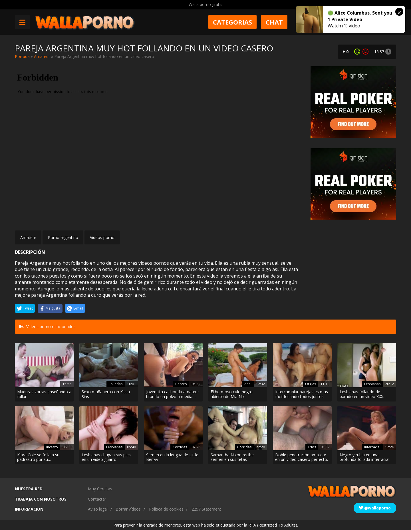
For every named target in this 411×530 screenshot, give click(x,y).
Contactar (97, 499)
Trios (312, 447)
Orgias (310, 384)
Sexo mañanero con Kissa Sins (106, 394)
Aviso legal (98, 509)
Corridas (180, 447)
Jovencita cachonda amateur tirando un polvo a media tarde (172, 394)
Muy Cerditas (100, 488)
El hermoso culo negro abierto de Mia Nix (232, 394)
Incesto (52, 447)
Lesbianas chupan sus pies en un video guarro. (106, 457)
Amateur (42, 56)
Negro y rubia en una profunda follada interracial (364, 457)
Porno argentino (63, 237)
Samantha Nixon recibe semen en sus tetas (232, 457)
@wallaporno (375, 508)
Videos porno (102, 237)
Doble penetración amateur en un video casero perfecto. (301, 457)
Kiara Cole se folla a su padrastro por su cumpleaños (38, 457)
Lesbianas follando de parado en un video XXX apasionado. (361, 394)
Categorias (232, 22)
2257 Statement (206, 509)
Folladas (115, 384)
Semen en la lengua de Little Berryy (172, 457)
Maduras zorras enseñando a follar (44, 394)
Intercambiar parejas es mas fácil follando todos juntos (301, 394)
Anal (247, 384)
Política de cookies (166, 509)
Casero (181, 384)
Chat (274, 22)
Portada (22, 56)
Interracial (372, 447)
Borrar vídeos (128, 509)
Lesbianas (372, 384)
